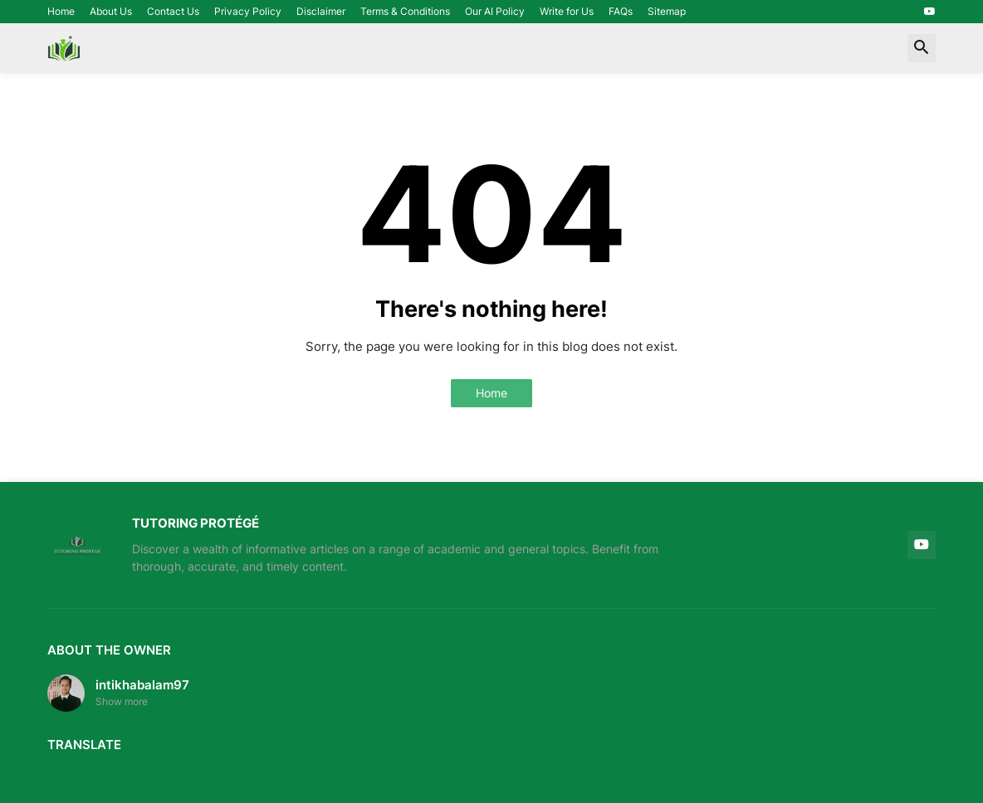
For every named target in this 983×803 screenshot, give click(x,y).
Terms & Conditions (405, 11)
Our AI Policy (495, 11)
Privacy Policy (247, 11)
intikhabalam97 (142, 685)
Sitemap (667, 11)
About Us (111, 11)
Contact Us (173, 11)
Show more (121, 701)
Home (61, 11)
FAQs (621, 11)
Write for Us (567, 11)
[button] (921, 48)
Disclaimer (320, 11)
